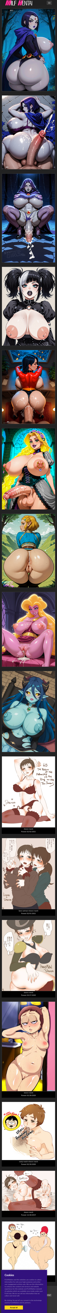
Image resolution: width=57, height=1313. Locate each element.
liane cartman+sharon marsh (28, 911)
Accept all (13, 1307)
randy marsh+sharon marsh (28, 1162)
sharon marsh (28, 829)
